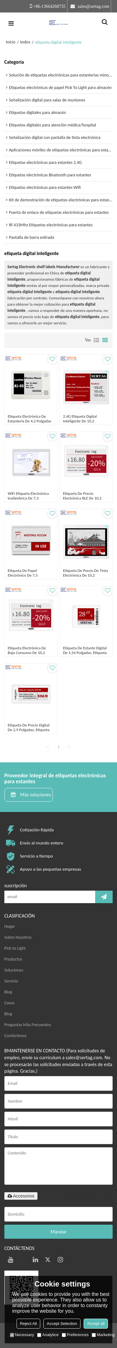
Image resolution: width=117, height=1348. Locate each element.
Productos (13, 959)
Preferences (75, 1334)
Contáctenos (15, 1035)
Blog (8, 992)
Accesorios (20, 1195)
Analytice (48, 1334)
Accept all (96, 1323)
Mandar (58, 1232)
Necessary (22, 1334)
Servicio (11, 981)
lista (96, 340)
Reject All (28, 1323)
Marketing (103, 1334)
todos (25, 42)
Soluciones (13, 970)
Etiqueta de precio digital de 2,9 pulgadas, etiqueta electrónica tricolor (29, 730)
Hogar (9, 926)
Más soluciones (35, 795)
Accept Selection (62, 1323)
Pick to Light (15, 948)
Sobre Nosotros (18, 937)
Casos (9, 1003)
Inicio (11, 42)
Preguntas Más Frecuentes (27, 1024)
